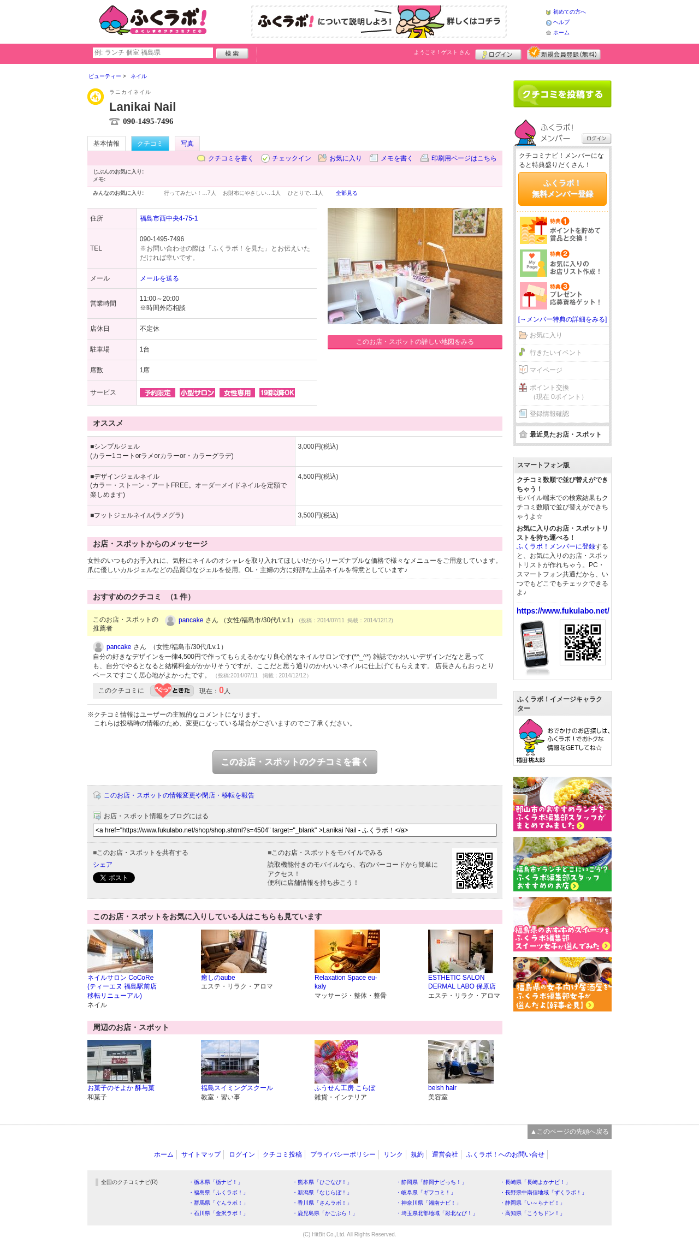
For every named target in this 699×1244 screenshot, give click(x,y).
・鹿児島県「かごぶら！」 (325, 1213)
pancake (191, 620)
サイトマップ (201, 1154)
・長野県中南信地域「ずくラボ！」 (543, 1192)
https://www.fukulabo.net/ (563, 610)
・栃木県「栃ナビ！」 (215, 1182)
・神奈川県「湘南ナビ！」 (428, 1203)
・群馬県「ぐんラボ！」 (218, 1203)
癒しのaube (218, 977)
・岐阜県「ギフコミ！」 (426, 1192)
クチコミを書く (231, 158)
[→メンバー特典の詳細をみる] (562, 319)
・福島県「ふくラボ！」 (218, 1192)
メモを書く (397, 158)
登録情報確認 (549, 414)
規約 (417, 1154)
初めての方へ (569, 12)
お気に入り (345, 158)
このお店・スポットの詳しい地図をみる (415, 342)
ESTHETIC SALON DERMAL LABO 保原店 (462, 982)
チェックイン (291, 158)
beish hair (442, 1088)
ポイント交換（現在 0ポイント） (559, 392)
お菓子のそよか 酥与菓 (121, 1088)
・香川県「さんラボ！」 (322, 1203)
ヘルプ (561, 22)
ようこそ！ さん (442, 52)
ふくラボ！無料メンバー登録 (562, 188)
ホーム (561, 32)
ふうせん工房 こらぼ (345, 1088)
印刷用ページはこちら (464, 158)
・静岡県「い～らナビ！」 (532, 1203)
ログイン (498, 53)
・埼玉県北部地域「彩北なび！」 (437, 1213)
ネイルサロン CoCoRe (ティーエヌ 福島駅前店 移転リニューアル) (122, 987)
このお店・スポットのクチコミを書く (295, 761)
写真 (187, 143)
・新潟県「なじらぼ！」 (322, 1192)
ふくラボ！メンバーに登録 (556, 546)
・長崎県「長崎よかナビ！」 (535, 1182)
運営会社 (445, 1154)
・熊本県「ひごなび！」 (322, 1182)
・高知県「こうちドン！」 (532, 1213)
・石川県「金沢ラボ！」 (218, 1213)
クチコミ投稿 (282, 1154)
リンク (393, 1154)
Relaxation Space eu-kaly (346, 982)
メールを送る (159, 278)
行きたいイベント (556, 352)
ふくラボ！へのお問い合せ (505, 1154)
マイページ (546, 370)
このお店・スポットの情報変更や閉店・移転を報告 (179, 795)
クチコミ (150, 143)
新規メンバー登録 (564, 53)
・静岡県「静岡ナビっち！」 (431, 1182)
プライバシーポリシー (343, 1154)
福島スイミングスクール (237, 1088)
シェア (102, 864)
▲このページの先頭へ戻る (569, 1131)
